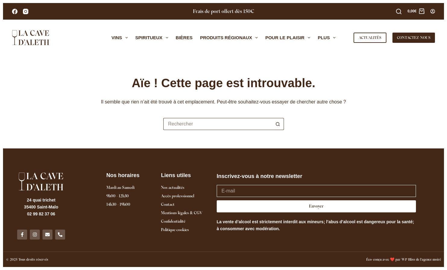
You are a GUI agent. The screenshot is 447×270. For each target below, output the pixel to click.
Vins (121, 37)
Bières (184, 37)
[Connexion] (432, 11)
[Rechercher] (398, 11)
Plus (328, 37)
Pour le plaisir (289, 37)
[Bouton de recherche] (278, 124)
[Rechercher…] (217, 124)
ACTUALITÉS (370, 37)
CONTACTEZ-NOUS (413, 37)
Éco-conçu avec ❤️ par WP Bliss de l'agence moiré (403, 259)
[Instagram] (25, 11)
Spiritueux (153, 37)
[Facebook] (14, 11)
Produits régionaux (230, 37)
